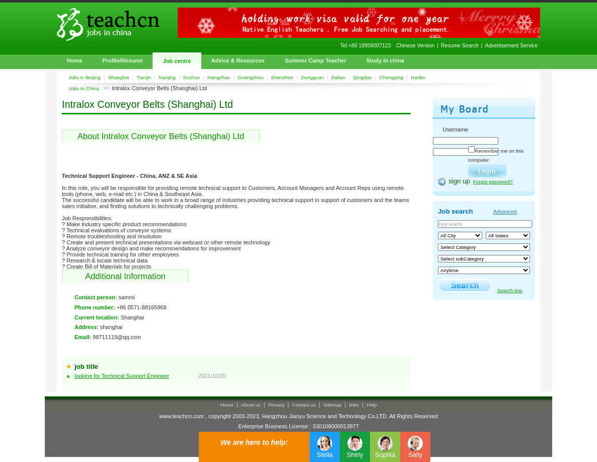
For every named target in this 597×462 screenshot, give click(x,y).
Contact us (304, 405)
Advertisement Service (511, 45)
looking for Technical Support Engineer (121, 376)
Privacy (276, 405)
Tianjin (143, 77)
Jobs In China (83, 88)
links (354, 405)
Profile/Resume (123, 60)
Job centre (177, 61)
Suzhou (191, 77)
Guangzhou (250, 77)
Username (455, 129)
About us (251, 405)
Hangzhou (218, 77)
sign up (459, 181)
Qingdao (362, 77)
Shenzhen (282, 77)
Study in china (385, 60)
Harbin (418, 77)
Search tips (509, 290)
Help (371, 405)
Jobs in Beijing (84, 77)
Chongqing (392, 77)
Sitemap (332, 405)
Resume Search (460, 45)
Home (75, 60)
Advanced (505, 212)
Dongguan (312, 77)
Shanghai (118, 77)
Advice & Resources (237, 60)
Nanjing (167, 77)
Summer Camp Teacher (315, 60)
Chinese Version (415, 45)
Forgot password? (493, 181)
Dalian (338, 77)
